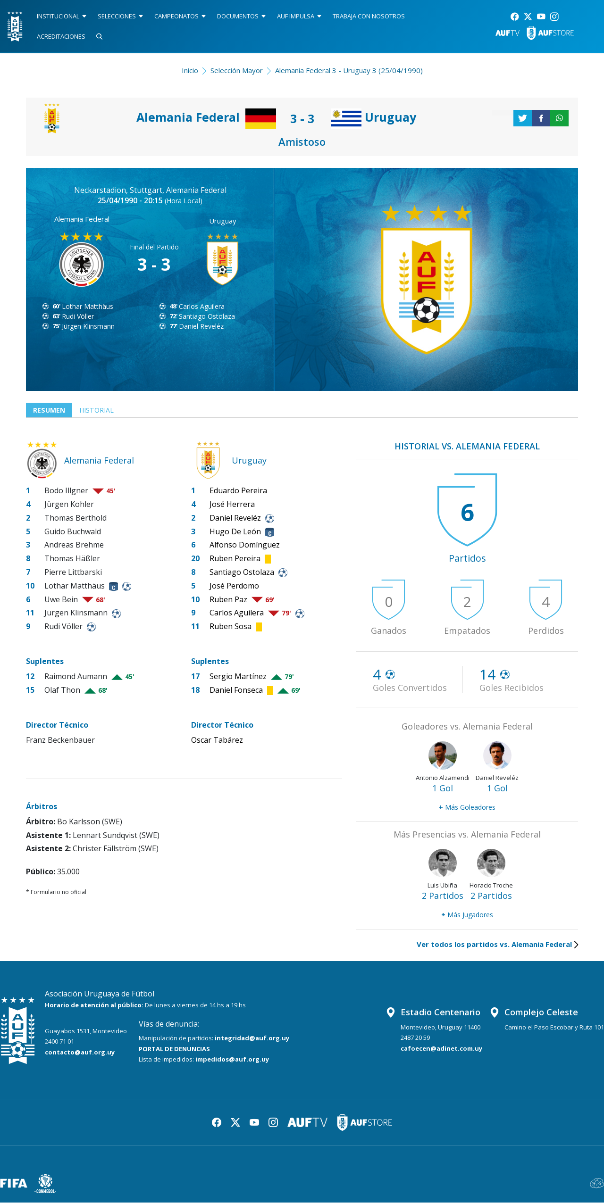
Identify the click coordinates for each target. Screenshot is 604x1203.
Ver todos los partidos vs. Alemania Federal (497, 944)
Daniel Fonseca (236, 690)
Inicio (190, 70)
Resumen (50, 410)
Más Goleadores (467, 807)
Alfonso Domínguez (245, 545)
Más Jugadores (467, 915)
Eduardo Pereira (238, 491)
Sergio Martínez (238, 677)
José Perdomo (234, 586)
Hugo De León (235, 532)
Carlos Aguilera (202, 306)
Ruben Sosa (231, 627)
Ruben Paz (228, 600)
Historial (99, 410)
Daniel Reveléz (201, 326)
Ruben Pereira (235, 559)
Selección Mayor (236, 70)
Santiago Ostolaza (207, 316)
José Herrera (232, 504)
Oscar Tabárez (217, 740)
